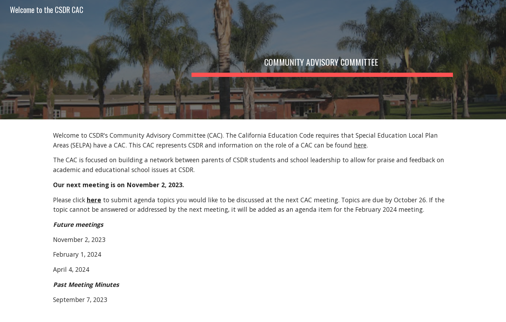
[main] (322, 59)
